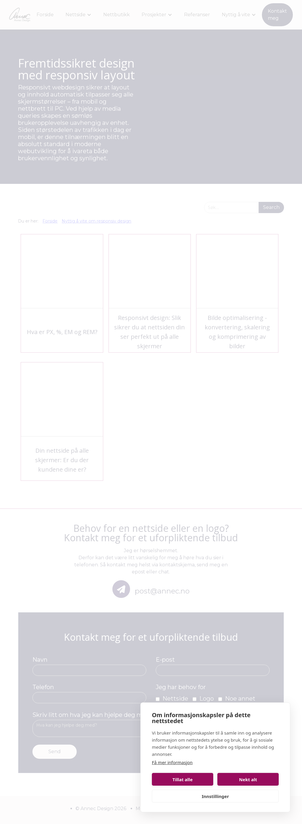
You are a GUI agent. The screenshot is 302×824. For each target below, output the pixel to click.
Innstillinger (215, 796)
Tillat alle (183, 779)
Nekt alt (248, 779)
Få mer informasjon (172, 762)
